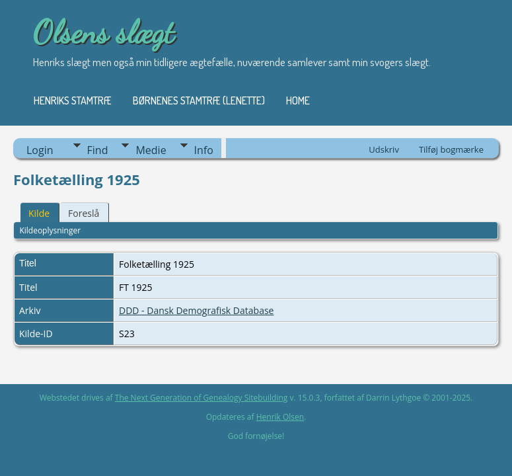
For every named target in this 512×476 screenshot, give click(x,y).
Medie (150, 150)
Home (298, 100)
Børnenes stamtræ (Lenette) (199, 100)
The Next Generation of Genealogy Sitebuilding (201, 397)
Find (97, 150)
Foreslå (83, 213)
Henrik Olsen (280, 416)
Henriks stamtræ (73, 100)
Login (40, 150)
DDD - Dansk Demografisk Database (196, 310)
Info (203, 150)
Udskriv (384, 149)
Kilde (39, 213)
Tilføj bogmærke (451, 149)
